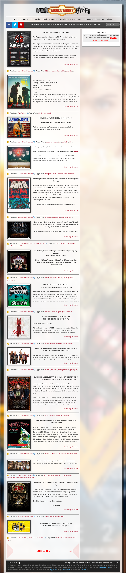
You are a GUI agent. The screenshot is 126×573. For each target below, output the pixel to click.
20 (47, 415)
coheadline (47, 312)
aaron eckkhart (20, 478)
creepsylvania (62, 370)
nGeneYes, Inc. (106, 563)
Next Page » (74, 550)
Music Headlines (27, 71)
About (109, 19)
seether (70, 343)
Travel (73, 24)
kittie (65, 174)
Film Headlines (22, 475)
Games (55, 19)
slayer (52, 516)
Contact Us (100, 19)
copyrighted (53, 570)
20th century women (54, 475)
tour (69, 217)
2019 (57, 243)
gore (59, 312)
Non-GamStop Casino (94, 24)
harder (46, 113)
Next (70, 551)
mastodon (70, 453)
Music (38, 19)
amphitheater (71, 243)
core (53, 312)
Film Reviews (22, 113)
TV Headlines (40, 243)
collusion (55, 217)
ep (54, 174)
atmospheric (48, 174)
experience (15, 246)
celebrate (52, 415)
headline (63, 453)
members (71, 174)
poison (65, 343)
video (62, 516)
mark (74, 538)
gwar (62, 217)
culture (62, 538)
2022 (46, 71)
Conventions (51, 24)
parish (60, 343)
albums (46, 277)
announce (51, 71)
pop (8, 540)
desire (58, 415)
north (75, 453)
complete (10, 280)
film (42, 113)
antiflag (63, 71)
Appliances (34, 24)
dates (68, 71)
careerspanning (68, 277)
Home (16, 19)
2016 (45, 475)
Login (116, 563)
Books (46, 19)
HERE (76, 151)
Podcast (85, 24)
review (50, 113)
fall (71, 71)
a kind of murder (67, 475)
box (59, 277)
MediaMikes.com (78, 563)
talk (55, 516)
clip (45, 516)
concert (9, 246)
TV (31, 19)
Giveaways (89, 19)
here (46, 501)
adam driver (30, 478)
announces (53, 142)
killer (66, 217)
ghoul (72, 370)
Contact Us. (84, 570)
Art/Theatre (65, 19)
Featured (79, 24)
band (59, 142)
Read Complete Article (71, 64)
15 (45, 415)
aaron (48, 142)
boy (62, 277)
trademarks (66, 570)
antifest (57, 71)
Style (57, 24)
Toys (69, 24)
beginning (65, 142)
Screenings (77, 19)
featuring (61, 174)
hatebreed (69, 312)
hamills (70, 538)
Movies (24, 19)
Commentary (42, 24)
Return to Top (15, 563)
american (63, 243)
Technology (63, 24)
